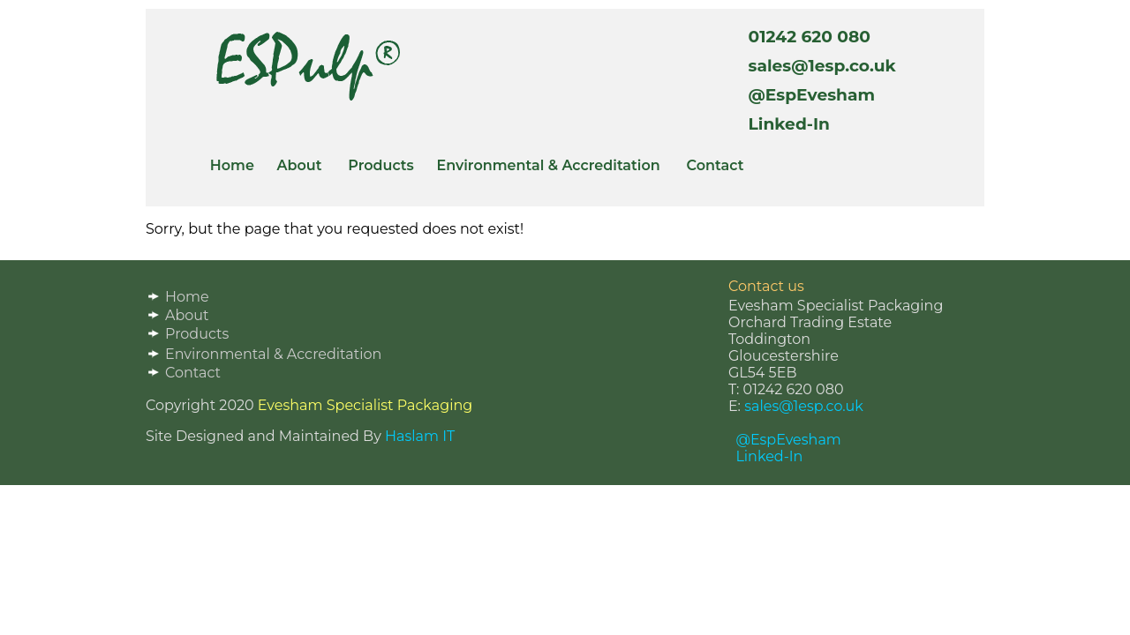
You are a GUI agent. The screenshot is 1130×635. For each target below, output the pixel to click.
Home (232, 165)
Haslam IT (420, 436)
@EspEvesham (807, 95)
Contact (715, 165)
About (299, 165)
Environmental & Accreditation (547, 165)
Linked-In (784, 124)
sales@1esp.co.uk (817, 66)
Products (381, 165)
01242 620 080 (804, 36)
